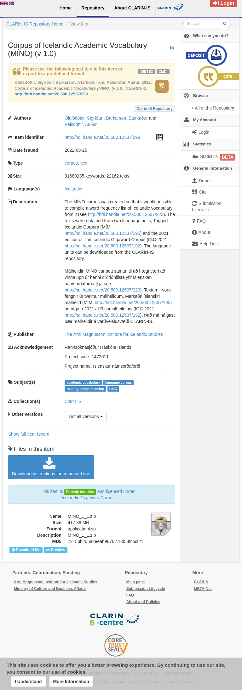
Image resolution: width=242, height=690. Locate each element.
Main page (135, 582)
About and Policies (143, 602)
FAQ (130, 595)
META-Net (203, 588)
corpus (71, 163)
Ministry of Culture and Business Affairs (50, 588)
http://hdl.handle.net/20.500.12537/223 (126, 214)
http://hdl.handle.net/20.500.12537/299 (51, 94)
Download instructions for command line (51, 466)
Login (223, 3)
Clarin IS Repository (154, 108)
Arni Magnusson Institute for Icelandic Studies (55, 582)
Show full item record (28, 434)
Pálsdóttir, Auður (81, 124)
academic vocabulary (83, 382)
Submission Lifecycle (145, 588)
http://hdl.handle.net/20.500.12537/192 (102, 245)
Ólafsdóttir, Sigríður (83, 118)
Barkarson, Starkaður (127, 118)
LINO (113, 389)
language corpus (118, 382)
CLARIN (201, 582)
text (84, 163)
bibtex (147, 71)
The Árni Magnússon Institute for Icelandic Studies (114, 334)
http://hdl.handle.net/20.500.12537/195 (102, 233)
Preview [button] (55, 550)
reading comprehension (85, 389)
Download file (26, 550)
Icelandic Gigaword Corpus (88, 497)
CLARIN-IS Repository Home (34, 23)
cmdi (162, 71)
